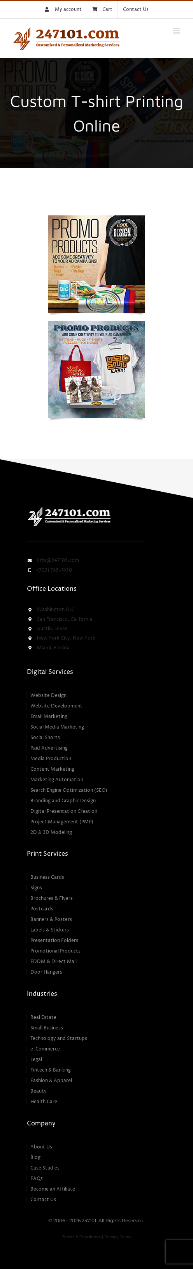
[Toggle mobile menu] (177, 31)
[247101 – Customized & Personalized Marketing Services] (69, 507)
